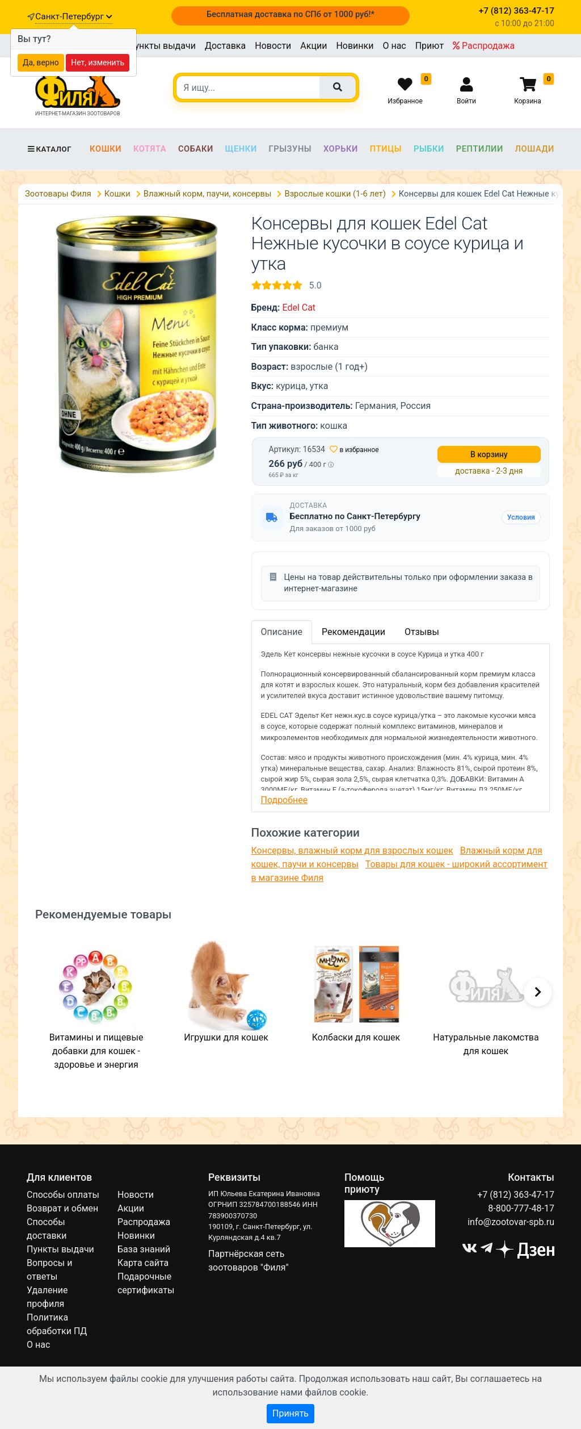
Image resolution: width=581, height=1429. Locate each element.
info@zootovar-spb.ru (511, 1222)
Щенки (241, 149)
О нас (394, 45)
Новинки (354, 45)
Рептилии (479, 149)
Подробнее (284, 800)
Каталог (49, 149)
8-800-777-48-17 (521, 1208)
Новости (273, 45)
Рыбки (429, 149)
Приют (429, 45)
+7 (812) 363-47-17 (515, 1194)
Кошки (105, 149)
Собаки (195, 149)
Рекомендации (353, 631)
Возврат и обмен (62, 1208)
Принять (290, 1413)
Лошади (534, 149)
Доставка (225, 45)
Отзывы (422, 631)
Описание (282, 631)
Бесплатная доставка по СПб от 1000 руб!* (290, 14)
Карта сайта (143, 1262)
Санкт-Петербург (73, 16)
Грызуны (289, 149)
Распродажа (484, 45)
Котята (149, 149)
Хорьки (340, 149)
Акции (313, 45)
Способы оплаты (63, 1194)
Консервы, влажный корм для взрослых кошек (352, 850)
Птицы (386, 149)
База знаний (143, 1249)
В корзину (489, 454)
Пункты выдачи (162, 45)
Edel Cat (298, 307)
